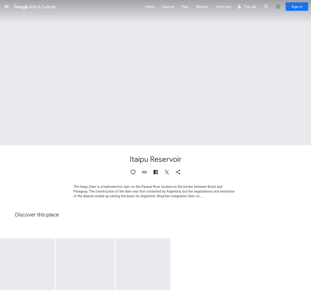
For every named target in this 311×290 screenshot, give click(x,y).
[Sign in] (297, 6)
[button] (6, 6)
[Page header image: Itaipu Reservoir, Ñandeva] (155, 72)
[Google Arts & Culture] (34, 6)
